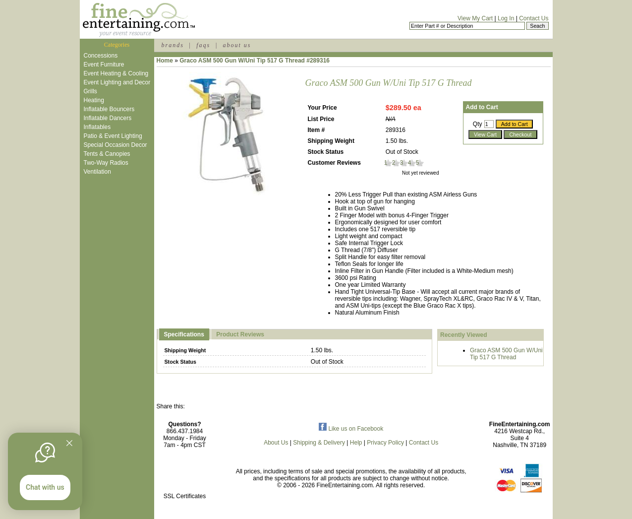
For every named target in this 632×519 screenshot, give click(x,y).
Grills (90, 91)
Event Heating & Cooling (116, 73)
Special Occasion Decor (115, 144)
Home (165, 60)
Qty (477, 124)
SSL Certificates (185, 496)
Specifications (184, 334)
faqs (203, 45)
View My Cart (475, 18)
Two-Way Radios (106, 162)
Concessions (101, 55)
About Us (276, 442)
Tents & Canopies (107, 153)
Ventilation (97, 171)
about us (237, 45)
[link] (185, 475)
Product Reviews (240, 334)
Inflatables (97, 127)
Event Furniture (104, 64)
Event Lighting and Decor (117, 82)
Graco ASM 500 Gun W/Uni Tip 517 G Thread (506, 354)
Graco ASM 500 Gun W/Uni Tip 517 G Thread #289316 (254, 60)
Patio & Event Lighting (113, 135)
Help (356, 442)
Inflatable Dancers (108, 118)
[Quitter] (69, 443)
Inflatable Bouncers (109, 109)
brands (173, 45)
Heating (94, 100)
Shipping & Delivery (319, 442)
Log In (506, 18)
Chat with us (45, 487)
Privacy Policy (385, 442)
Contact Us (533, 18)
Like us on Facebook (351, 428)
